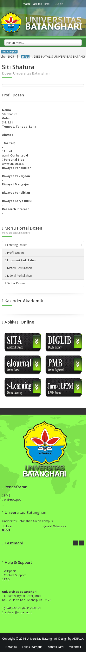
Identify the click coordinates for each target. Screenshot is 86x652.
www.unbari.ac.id (13, 164)
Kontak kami (55, 647)
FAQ (6, 579)
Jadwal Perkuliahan (18, 275)
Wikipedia (9, 571)
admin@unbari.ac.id (15, 155)
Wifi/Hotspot (11, 499)
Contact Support (14, 575)
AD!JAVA (77, 638)
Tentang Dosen (43, 245)
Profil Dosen (14, 253)
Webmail (75, 647)
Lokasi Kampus (32, 647)
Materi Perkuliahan (18, 268)
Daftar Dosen (15, 283)
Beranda (11, 647)
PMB (6, 495)
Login (59, 4)
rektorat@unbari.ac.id (18, 612)
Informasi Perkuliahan (20, 260)
